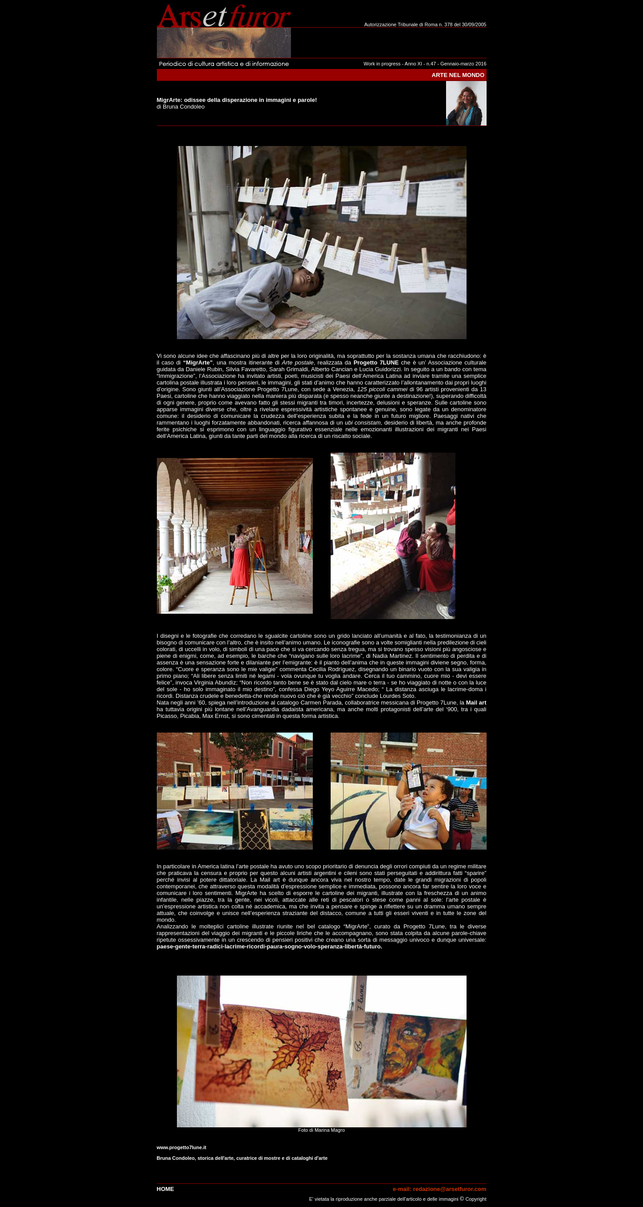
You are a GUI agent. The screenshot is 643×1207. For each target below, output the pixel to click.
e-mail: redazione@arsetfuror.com (440, 1189)
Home (165, 1189)
